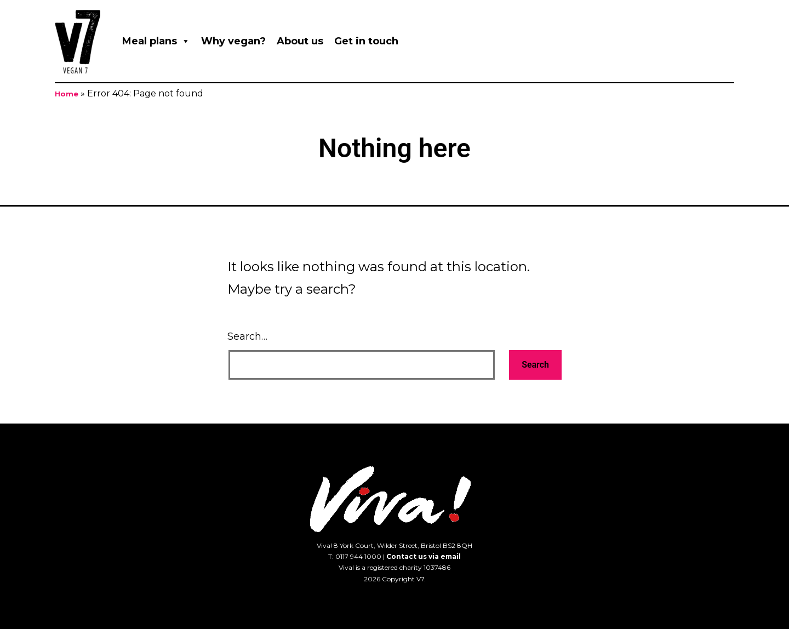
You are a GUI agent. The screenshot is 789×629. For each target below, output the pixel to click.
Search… (247, 336)
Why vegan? (233, 41)
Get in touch (366, 41)
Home (66, 94)
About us (300, 41)
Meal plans (156, 41)
